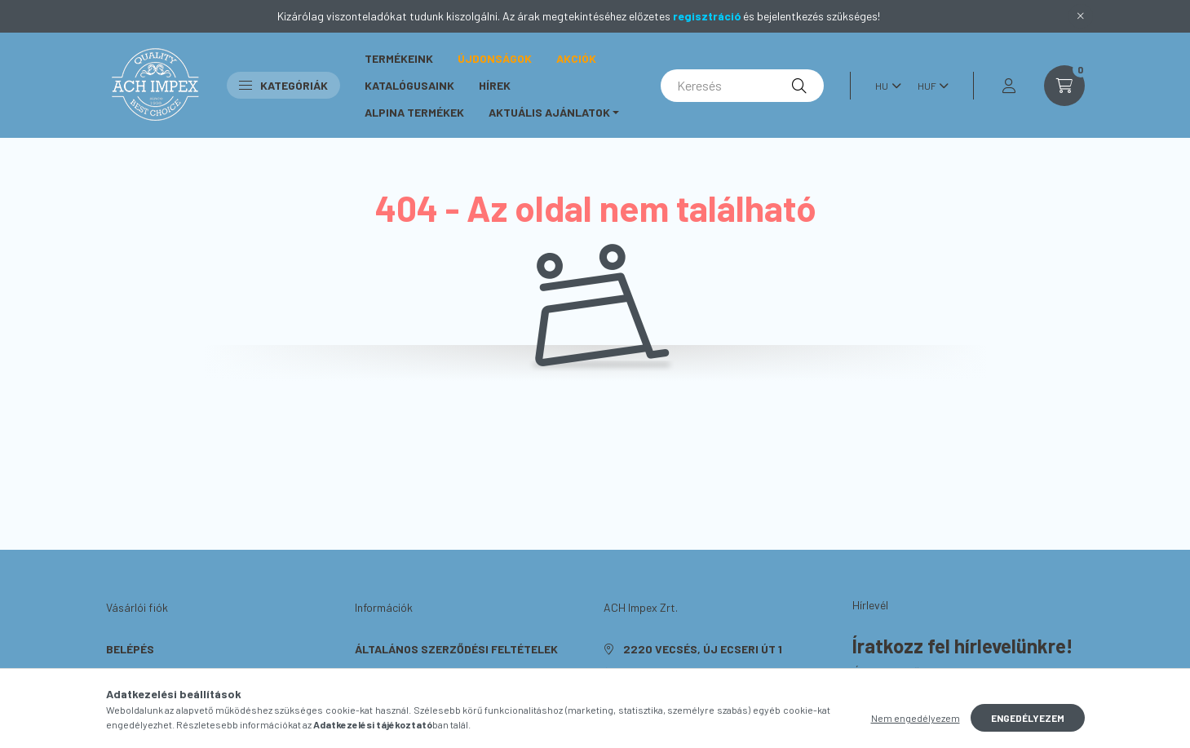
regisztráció (707, 16)
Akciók (576, 58)
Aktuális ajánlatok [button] (549, 112)
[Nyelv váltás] (884, 86)
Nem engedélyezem (915, 723)
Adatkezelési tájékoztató (434, 673)
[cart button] (1064, 85)
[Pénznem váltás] (929, 86)
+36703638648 (663, 673)
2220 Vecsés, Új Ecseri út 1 (702, 649)
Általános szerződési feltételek (456, 649)
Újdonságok (495, 58)
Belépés (130, 649)
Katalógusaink (409, 85)
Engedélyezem (1027, 723)
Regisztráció (145, 673)
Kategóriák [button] (283, 85)
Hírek (495, 85)
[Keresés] (742, 85)
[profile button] (1009, 85)
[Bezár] (1080, 16)
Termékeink (399, 58)
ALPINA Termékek (414, 112)
